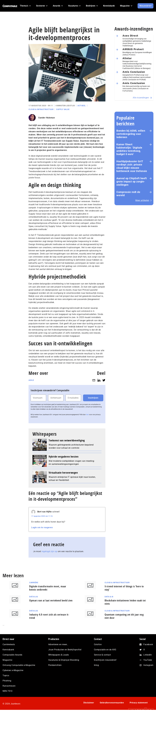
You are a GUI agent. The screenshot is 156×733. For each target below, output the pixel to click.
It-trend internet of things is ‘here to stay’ (124, 588)
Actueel (81, 106)
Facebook (148, 644)
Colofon (98, 644)
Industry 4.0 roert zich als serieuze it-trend (49, 616)
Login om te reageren (42, 527)
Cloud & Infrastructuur (41, 109)
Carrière (33, 582)
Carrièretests (9, 644)
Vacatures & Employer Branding (63, 660)
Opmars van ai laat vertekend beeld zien (51, 600)
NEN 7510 (7, 691)
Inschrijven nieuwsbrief (105, 660)
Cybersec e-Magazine (13, 670)
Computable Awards (12, 655)
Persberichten (55, 665)
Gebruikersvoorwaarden (112, 702)
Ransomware (9, 686)
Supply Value (62, 109)
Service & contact (102, 655)
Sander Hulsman (46, 117)
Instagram (148, 665)
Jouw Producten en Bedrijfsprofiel (65, 649)
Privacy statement (139, 702)
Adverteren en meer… (58, 644)
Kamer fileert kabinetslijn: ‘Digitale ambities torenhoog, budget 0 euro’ (129, 149)
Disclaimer (88, 702)
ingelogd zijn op (49, 551)
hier (87, 414)
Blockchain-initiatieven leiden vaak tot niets (125, 602)
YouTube (147, 660)
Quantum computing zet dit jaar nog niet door (124, 616)
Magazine (7, 660)
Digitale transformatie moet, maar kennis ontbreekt (47, 588)
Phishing (7, 680)
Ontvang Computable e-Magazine (19, 665)
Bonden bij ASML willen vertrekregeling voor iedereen (130, 134)
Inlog (96, 665)
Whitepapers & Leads (58, 655)
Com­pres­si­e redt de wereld (128, 193)
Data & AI (33, 597)
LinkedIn (147, 655)
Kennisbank (8, 649)
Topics (6, 675)
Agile (31, 380)
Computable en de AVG (105, 649)
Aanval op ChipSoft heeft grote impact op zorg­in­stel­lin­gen (131, 181)
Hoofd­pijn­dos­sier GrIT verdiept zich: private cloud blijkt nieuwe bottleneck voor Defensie (131, 166)
